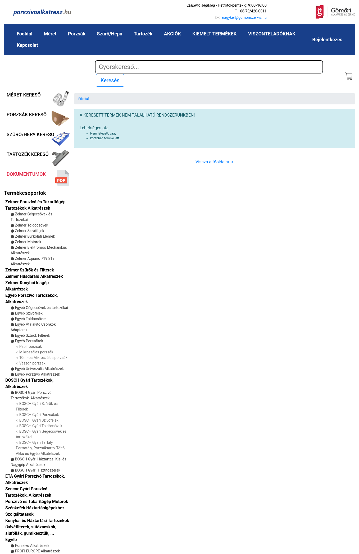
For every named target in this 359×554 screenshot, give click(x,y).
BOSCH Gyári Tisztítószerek (37, 470)
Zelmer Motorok (28, 242)
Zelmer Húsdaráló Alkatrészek (34, 276)
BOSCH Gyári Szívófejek (38, 420)
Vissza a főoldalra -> (215, 161)
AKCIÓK (172, 33)
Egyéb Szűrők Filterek (32, 335)
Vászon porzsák (32, 363)
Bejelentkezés (327, 39)
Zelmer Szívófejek (29, 231)
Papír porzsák (30, 346)
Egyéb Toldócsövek (30, 319)
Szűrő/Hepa (109, 33)
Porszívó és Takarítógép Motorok (36, 501)
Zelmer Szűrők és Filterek (29, 270)
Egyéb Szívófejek (28, 313)
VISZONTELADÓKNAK (272, 33)
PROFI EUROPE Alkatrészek (37, 551)
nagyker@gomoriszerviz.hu (244, 17)
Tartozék (143, 33)
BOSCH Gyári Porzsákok (39, 415)
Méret (50, 33)
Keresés (110, 80)
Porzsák (76, 33)
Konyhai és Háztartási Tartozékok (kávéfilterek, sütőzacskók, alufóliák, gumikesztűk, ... (37, 527)
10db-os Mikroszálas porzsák (43, 358)
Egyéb (11, 539)
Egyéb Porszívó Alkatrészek (37, 374)
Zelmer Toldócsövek (31, 225)
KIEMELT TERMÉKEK (214, 33)
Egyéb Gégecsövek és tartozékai (41, 308)
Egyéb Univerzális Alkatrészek (39, 369)
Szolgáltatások (19, 514)
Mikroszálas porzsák (36, 352)
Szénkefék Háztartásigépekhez (35, 507)
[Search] (209, 66)
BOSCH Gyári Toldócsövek (40, 426)
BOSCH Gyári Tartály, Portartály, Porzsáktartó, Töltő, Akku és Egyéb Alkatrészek (40, 448)
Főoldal (24, 33)
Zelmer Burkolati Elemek (35, 236)
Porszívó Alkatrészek (32, 545)
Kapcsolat (27, 45)
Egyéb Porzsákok (29, 341)
